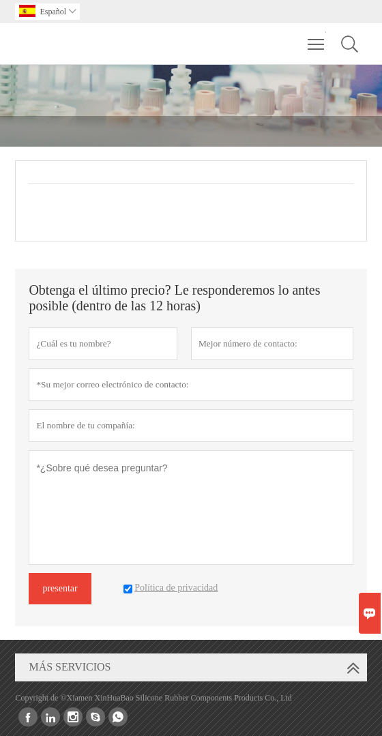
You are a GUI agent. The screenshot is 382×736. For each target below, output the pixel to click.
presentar (59, 588)
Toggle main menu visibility (317, 37)
